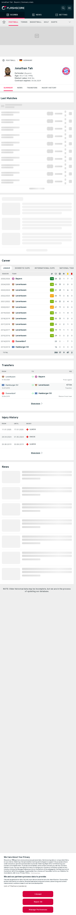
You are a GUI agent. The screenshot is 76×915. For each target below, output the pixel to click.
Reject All (38, 902)
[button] (63, 8)
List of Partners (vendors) (15, 886)
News (19, 88)
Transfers (32, 88)
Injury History (49, 88)
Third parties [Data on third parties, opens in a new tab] (35, 873)
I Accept (38, 894)
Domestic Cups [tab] (22, 268)
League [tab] (6, 268)
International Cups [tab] (45, 268)
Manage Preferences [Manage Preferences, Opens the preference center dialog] (38, 910)
